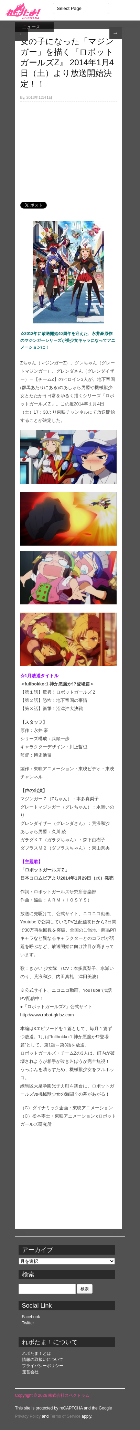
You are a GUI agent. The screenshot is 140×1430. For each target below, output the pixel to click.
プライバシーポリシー (42, 1365)
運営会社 (30, 1371)
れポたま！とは (36, 1353)
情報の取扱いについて (42, 1359)
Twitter (28, 1323)
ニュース (31, 26)
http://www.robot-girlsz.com (47, 1014)
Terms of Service (65, 1416)
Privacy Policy (28, 1416)
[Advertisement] (68, 148)
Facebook (31, 1316)
